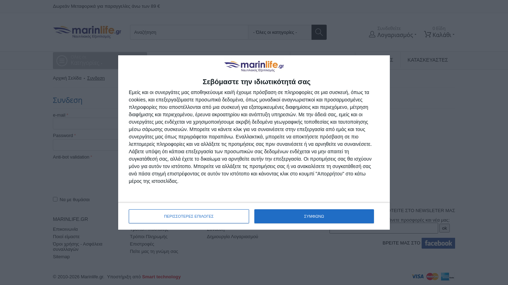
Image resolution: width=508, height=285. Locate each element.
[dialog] (254, 142)
